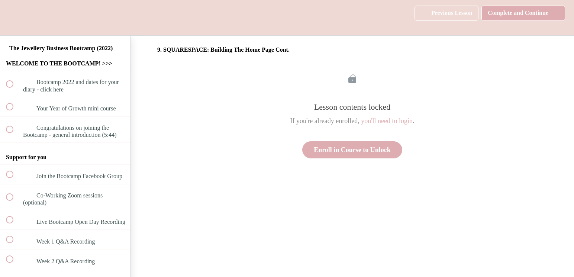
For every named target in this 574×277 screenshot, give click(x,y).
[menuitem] (65, 17)
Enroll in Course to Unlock (352, 150)
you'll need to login (387, 121)
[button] (14, 17)
